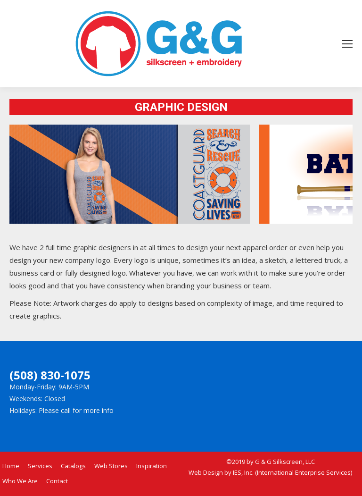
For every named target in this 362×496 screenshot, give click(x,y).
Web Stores (111, 466)
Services (40, 466)
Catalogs (73, 466)
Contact (57, 481)
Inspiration (151, 466)
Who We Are (20, 481)
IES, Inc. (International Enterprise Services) (292, 472)
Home (10, 466)
